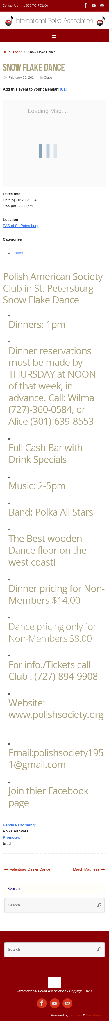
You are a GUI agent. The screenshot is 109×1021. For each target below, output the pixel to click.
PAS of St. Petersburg (20, 226)
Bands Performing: (19, 825)
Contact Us (10, 5)
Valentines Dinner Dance (27, 869)
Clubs (48, 77)
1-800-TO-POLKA (35, 5)
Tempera (75, 1015)
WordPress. (94, 1015)
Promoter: (11, 837)
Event (17, 52)
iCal (63, 89)
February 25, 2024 (22, 77)
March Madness (89, 869)
